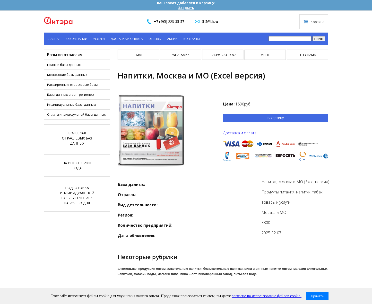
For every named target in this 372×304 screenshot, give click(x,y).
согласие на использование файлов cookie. (267, 296)
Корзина (317, 21)
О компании (76, 38)
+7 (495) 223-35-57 (169, 21)
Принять (317, 296)
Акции (172, 38)
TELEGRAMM (307, 54)
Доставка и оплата (127, 38)
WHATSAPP (180, 54)
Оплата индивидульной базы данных (76, 114)
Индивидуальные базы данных (71, 104)
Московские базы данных (67, 74)
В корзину (275, 117)
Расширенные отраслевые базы (72, 84)
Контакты (191, 38)
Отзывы (154, 38)
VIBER (265, 54)
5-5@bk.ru (210, 21)
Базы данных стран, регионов (70, 94)
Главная (54, 38)
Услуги (99, 38)
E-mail (138, 54)
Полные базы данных (64, 64)
